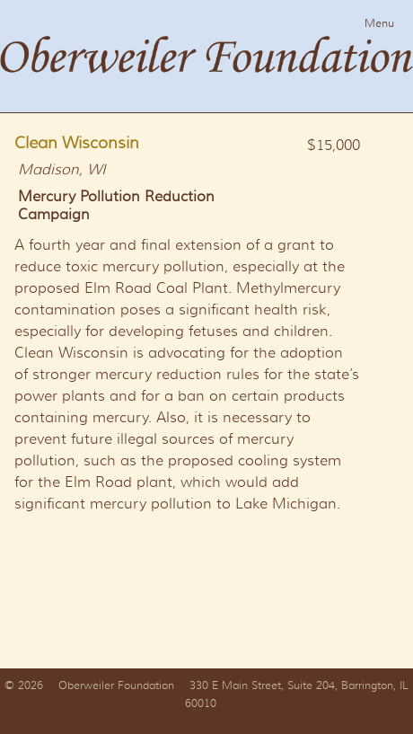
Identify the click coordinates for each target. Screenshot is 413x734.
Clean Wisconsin (76, 143)
